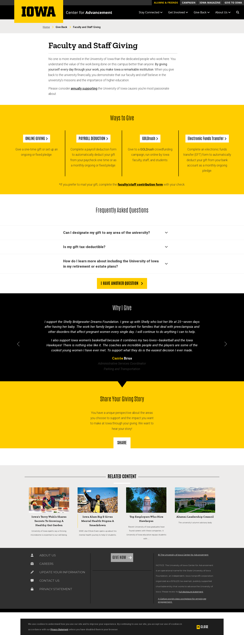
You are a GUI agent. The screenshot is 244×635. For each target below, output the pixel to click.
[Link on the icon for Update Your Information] (32, 572)
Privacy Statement (59, 629)
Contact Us (49, 580)
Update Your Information (62, 572)
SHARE (121, 442)
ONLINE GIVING (36, 138)
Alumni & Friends (166, 2)
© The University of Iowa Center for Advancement (183, 554)
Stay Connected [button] (151, 12)
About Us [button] (223, 12)
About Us (47, 555)
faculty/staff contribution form (140, 184)
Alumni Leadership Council (195, 516)
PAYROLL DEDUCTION (93, 138)
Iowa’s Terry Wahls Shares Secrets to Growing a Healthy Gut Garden (48, 521)
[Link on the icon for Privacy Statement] (32, 589)
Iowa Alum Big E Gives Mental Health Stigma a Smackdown (97, 521)
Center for (89, 12)
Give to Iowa (233, 2)
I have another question (122, 283)
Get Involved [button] (178, 12)
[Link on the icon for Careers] (32, 564)
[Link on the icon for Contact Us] (32, 580)
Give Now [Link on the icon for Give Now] (119, 557)
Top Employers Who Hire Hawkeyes (146, 519)
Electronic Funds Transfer (207, 138)
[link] (100, 582)
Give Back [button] (202, 12)
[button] (237, 12)
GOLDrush (150, 138)
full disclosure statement (191, 591)
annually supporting (84, 88)
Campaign (188, 2)
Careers (46, 564)
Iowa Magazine (210, 2)
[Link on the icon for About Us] (32, 555)
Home (46, 27)
